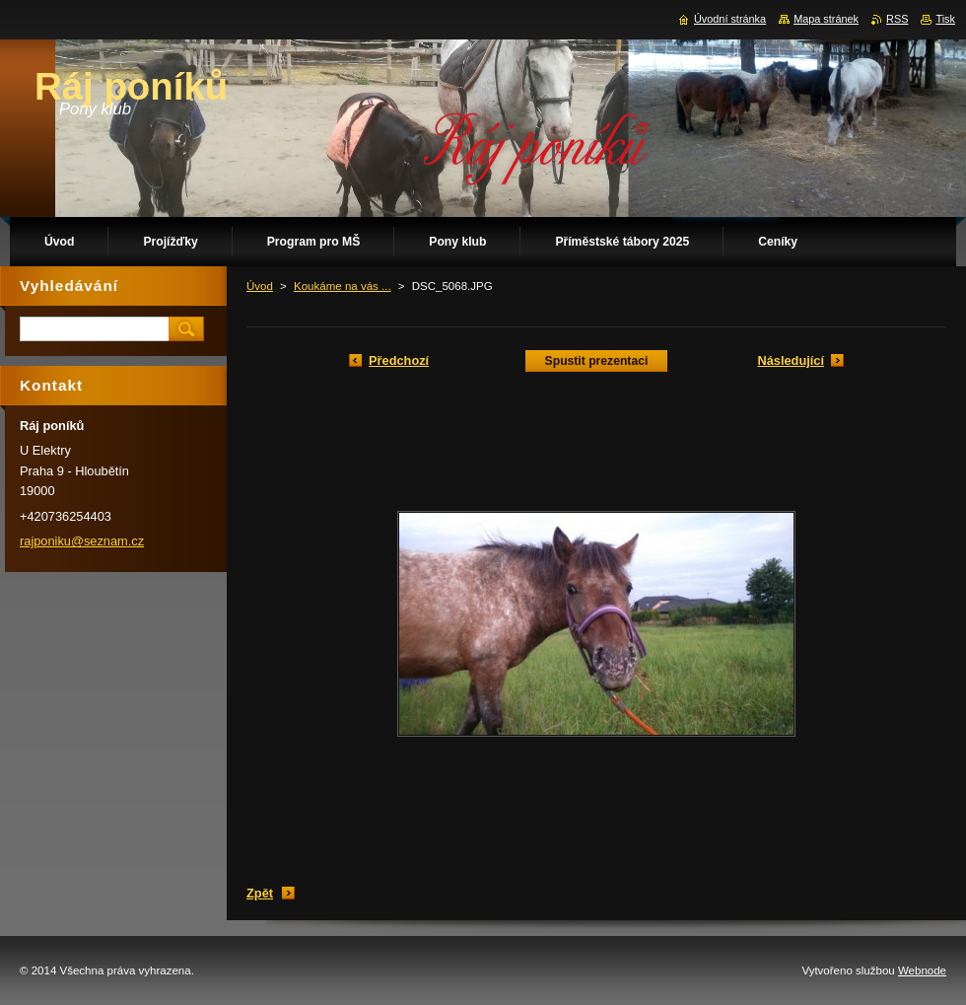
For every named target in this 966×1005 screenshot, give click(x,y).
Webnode (922, 970)
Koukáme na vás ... (342, 286)
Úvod (259, 286)
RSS (897, 19)
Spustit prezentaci (597, 361)
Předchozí (399, 360)
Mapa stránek (826, 19)
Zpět (259, 893)
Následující (790, 360)
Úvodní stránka (730, 19)
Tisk (945, 19)
